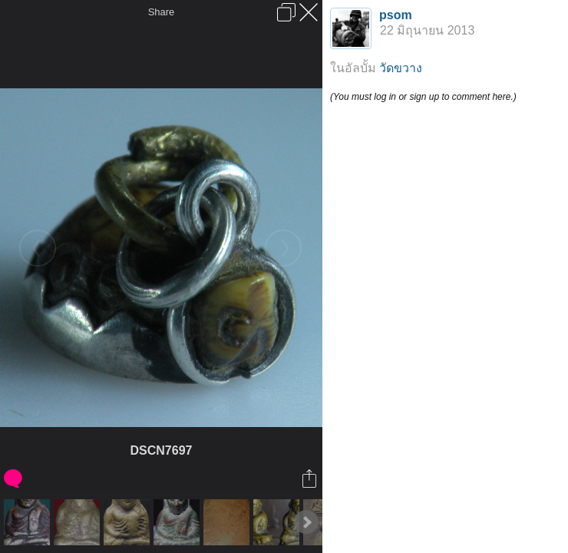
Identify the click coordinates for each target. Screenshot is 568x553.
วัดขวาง (400, 68)
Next (306, 522)
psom (395, 15)
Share (161, 12)
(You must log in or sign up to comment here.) (423, 96)
